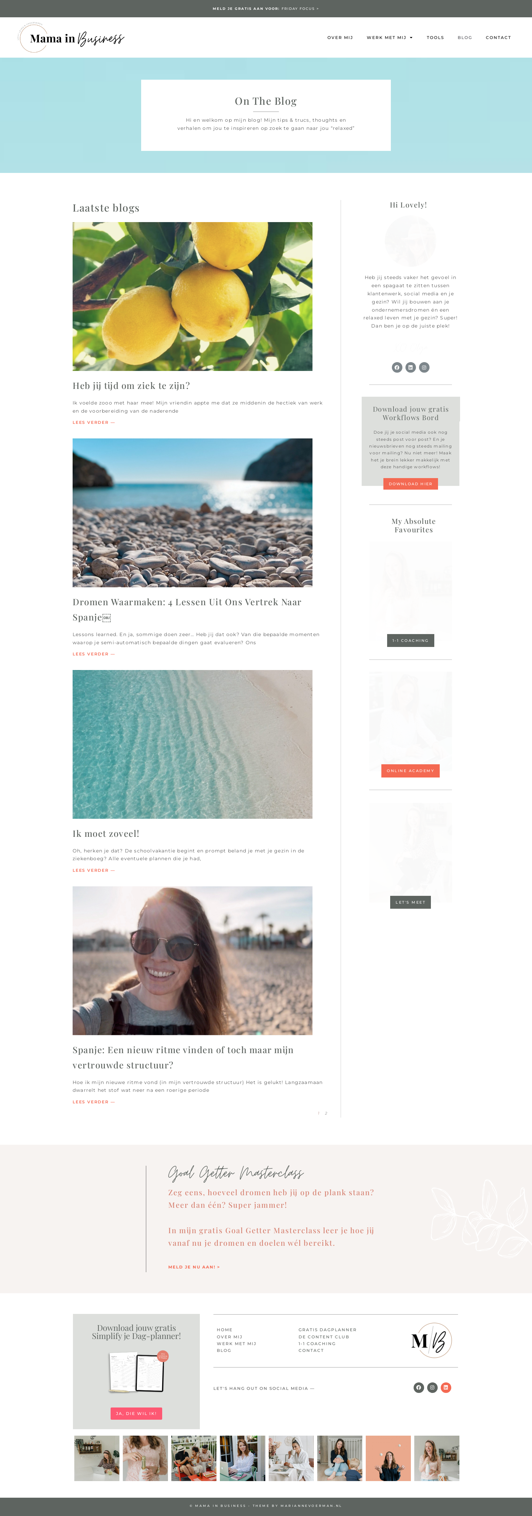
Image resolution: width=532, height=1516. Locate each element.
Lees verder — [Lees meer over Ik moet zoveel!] (94, 870)
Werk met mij (390, 37)
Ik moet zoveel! (106, 833)
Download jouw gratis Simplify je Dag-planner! (136, 1331)
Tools (435, 37)
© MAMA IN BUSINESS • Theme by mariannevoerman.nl (266, 1506)
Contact (498, 37)
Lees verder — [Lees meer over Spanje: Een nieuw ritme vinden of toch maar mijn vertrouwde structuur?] (94, 1101)
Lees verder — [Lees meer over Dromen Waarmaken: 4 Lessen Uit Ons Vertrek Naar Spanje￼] (94, 653)
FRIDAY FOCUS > (266, 8)
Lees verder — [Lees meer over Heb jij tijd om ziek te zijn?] (94, 422)
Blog (465, 37)
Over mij (340, 37)
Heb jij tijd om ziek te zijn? (131, 385)
